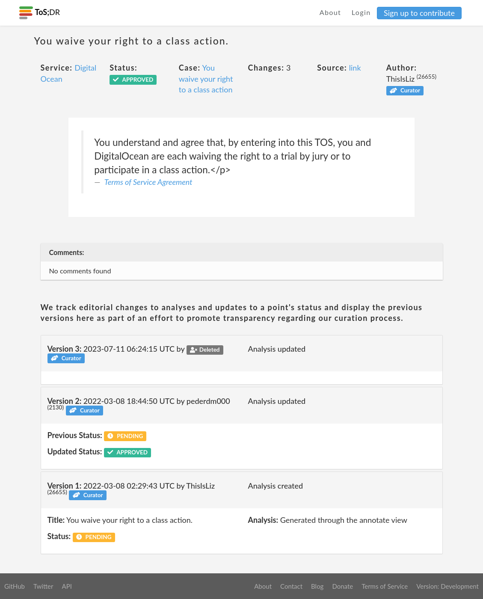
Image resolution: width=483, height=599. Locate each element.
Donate (342, 586)
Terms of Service (385, 586)
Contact (291, 586)
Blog (317, 586)
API (66, 586)
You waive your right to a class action (206, 78)
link (355, 67)
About (330, 12)
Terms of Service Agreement (148, 182)
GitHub (14, 586)
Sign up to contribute (419, 13)
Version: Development (447, 586)
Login (361, 12)
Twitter (43, 586)
